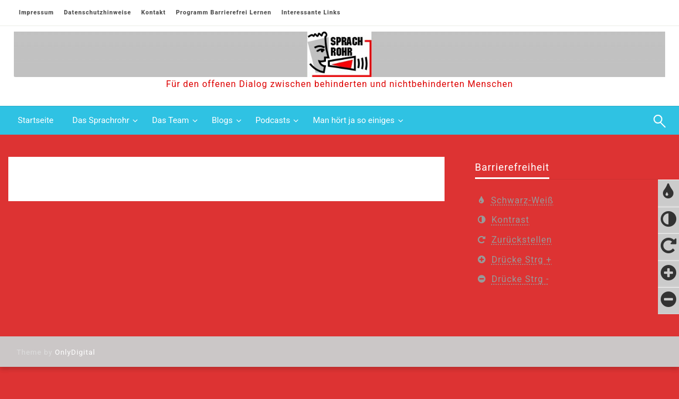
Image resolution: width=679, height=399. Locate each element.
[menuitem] (35, 120)
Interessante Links (311, 12)
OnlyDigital (75, 352)
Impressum (36, 12)
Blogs (222, 120)
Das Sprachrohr (101, 120)
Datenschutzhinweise (97, 12)
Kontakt (153, 12)
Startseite (36, 120)
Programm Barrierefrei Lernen (223, 12)
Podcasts (273, 120)
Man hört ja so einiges (353, 120)
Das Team (170, 120)
